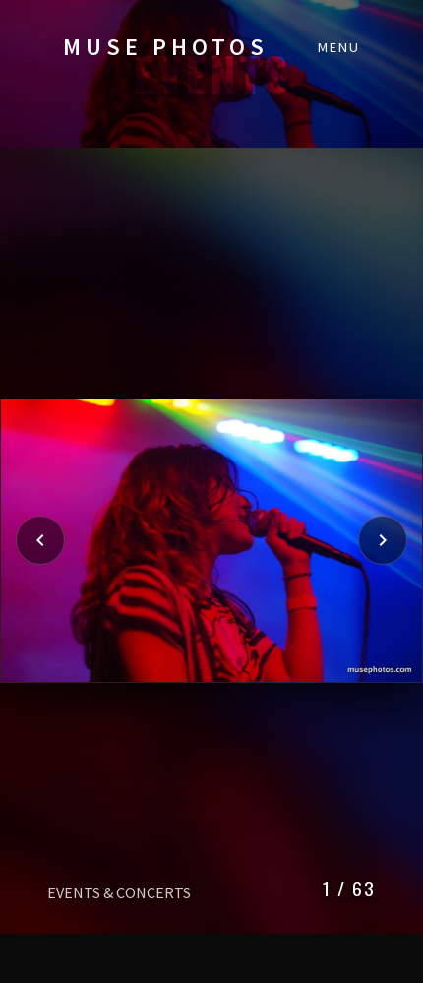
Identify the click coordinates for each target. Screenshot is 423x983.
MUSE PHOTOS (166, 46)
